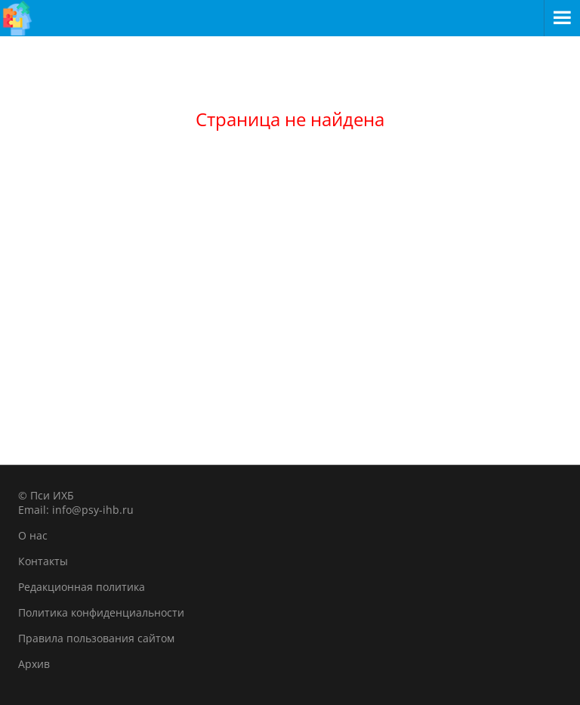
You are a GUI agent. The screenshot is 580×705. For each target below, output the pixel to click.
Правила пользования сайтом (96, 638)
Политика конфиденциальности (101, 612)
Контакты (43, 561)
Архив (34, 664)
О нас (33, 535)
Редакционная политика (81, 587)
